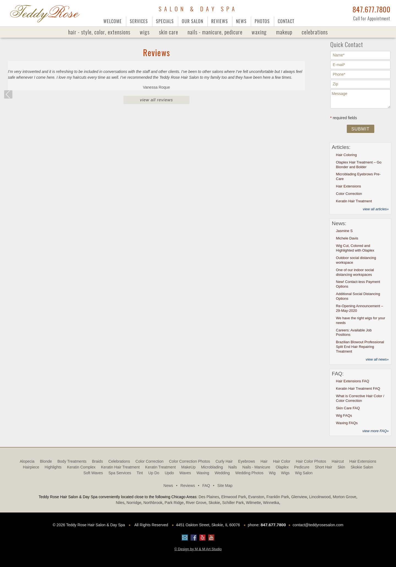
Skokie (214, 502)
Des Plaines (209, 497)
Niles (120, 502)
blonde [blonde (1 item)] (46, 461)
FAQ (209, 485)
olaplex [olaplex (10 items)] (282, 467)
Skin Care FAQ (348, 408)
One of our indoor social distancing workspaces (355, 272)
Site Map (224, 485)
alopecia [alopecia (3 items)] (27, 461)
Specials (165, 21)
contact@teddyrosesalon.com (318, 525)
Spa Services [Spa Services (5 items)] (119, 473)
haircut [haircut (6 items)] (338, 461)
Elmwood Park (233, 497)
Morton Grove (344, 497)
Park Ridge (174, 502)
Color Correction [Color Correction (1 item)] (150, 461)
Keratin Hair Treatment (354, 201)
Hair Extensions (348, 186)
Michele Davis (347, 238)
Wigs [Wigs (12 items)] (285, 473)
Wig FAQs (344, 415)
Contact (286, 21)
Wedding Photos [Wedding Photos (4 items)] (249, 473)
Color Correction (349, 194)
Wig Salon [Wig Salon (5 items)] (304, 473)
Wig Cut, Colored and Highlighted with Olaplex (355, 248)
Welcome (112, 21)
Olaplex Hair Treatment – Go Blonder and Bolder (358, 164)
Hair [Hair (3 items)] (264, 461)
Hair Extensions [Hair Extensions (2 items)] (362, 461)
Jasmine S (344, 231)
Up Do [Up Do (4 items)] (153, 473)
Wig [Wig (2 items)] (272, 473)
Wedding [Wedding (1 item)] (222, 473)
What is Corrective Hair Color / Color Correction (360, 398)
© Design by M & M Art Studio (198, 549)
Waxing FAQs (347, 423)
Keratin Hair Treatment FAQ (358, 388)
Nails (215, 32)
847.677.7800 (372, 10)
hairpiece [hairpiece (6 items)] (31, 467)
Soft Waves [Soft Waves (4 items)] (93, 473)
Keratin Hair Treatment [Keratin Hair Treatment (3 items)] (120, 467)
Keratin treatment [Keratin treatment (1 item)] (160, 467)
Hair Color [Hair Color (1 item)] (281, 461)
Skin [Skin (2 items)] (341, 467)
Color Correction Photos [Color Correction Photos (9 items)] (189, 461)
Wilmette (253, 502)
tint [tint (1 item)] (140, 473)
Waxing (259, 32)
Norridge (134, 502)
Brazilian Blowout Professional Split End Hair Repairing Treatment (360, 346)
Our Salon (192, 21)
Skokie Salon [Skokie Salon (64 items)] (362, 467)
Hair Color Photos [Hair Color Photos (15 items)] (311, 461)
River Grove (196, 502)
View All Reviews (156, 99)
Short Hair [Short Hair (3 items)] (323, 467)
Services (139, 21)
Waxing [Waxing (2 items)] (202, 473)
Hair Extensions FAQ (352, 381)
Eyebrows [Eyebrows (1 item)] (246, 461)
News (241, 21)
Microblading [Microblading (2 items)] (212, 467)
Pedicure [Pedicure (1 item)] (301, 467)
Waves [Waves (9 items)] (185, 473)
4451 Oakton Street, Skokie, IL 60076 (208, 525)
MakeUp (284, 32)
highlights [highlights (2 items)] (53, 467)
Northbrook (153, 502)
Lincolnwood (320, 497)
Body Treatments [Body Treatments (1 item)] (72, 461)
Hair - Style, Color (99, 32)
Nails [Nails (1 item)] (232, 467)
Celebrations (315, 32)
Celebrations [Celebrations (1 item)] (119, 461)
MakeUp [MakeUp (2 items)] (188, 467)
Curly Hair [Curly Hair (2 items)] (224, 461)
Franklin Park (277, 497)
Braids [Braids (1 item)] (97, 461)
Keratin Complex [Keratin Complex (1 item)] (81, 467)
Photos (262, 21)
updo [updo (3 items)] (169, 473)
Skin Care (168, 32)
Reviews (219, 21)
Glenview (299, 497)
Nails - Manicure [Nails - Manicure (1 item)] (256, 467)
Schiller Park (233, 502)
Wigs (145, 32)
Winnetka (271, 502)
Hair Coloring (346, 155)
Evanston (256, 497)
